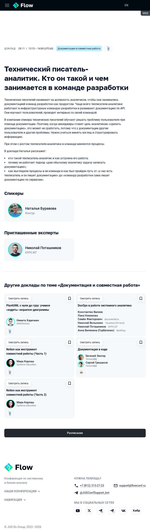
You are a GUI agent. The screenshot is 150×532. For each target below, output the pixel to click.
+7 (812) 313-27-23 (92, 485)
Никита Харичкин (28, 320)
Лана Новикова (88, 315)
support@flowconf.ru (132, 485)
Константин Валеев (90, 312)
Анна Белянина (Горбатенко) (96, 330)
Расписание (75, 433)
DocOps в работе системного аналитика (105, 305)
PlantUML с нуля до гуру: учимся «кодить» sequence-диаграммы (28, 307)
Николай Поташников (43, 248)
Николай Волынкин (90, 322)
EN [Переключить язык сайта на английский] (126, 5)
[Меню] (7, 5)
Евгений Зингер (95, 355)
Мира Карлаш (25, 361)
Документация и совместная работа (79, 48)
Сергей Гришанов (97, 362)
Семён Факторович (90, 319)
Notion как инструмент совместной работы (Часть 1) (26, 351)
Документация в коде (92, 349)
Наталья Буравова (40, 208)
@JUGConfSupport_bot (94, 492)
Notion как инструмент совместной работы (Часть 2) (26, 392)
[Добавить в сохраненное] (69, 298)
